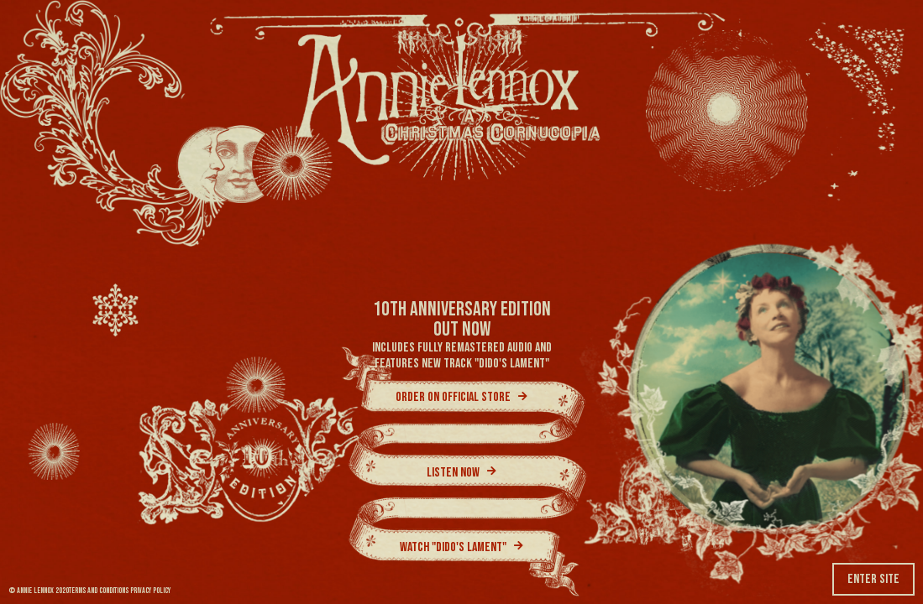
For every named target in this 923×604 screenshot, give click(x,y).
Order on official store (461, 397)
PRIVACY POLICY (150, 591)
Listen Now (461, 473)
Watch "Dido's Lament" (461, 548)
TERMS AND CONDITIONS (98, 591)
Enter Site (873, 579)
